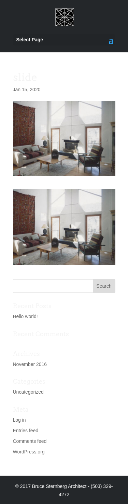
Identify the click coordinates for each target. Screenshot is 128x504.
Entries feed (26, 430)
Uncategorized (28, 392)
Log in (19, 420)
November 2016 (30, 364)
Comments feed (30, 441)
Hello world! (25, 316)
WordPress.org (29, 451)
